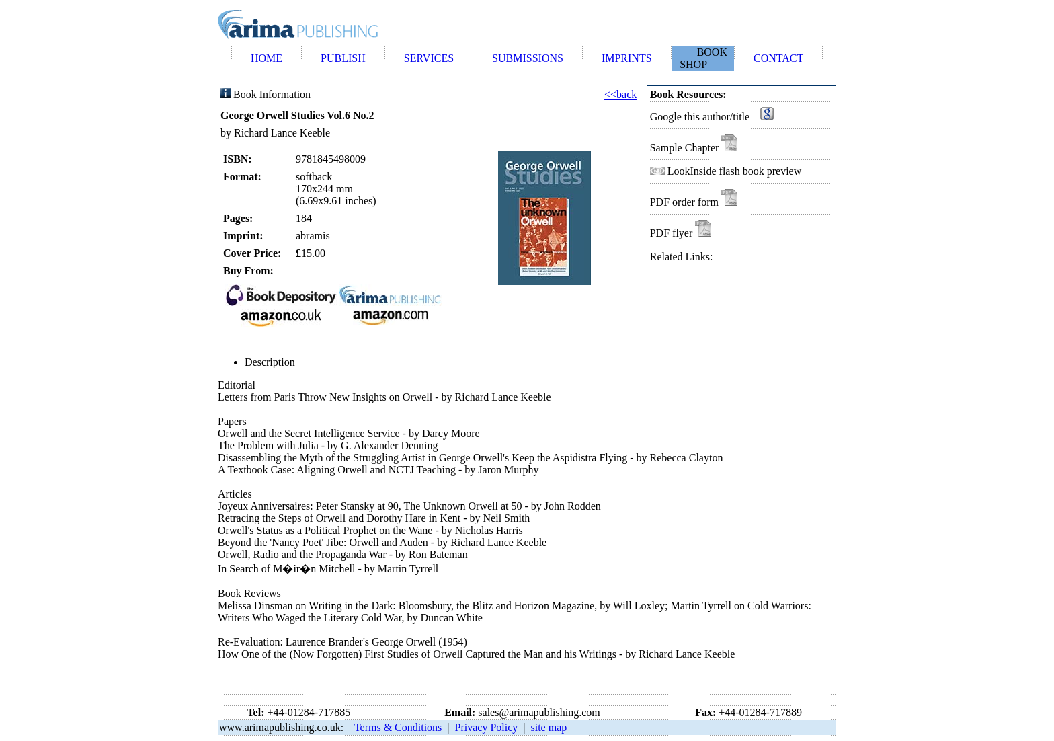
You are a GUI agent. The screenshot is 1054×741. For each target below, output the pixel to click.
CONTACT (778, 58)
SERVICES (429, 58)
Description (270, 362)
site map (548, 727)
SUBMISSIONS (527, 58)
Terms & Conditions (398, 727)
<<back (620, 94)
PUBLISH (343, 58)
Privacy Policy (486, 727)
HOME (266, 58)
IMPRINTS (627, 58)
